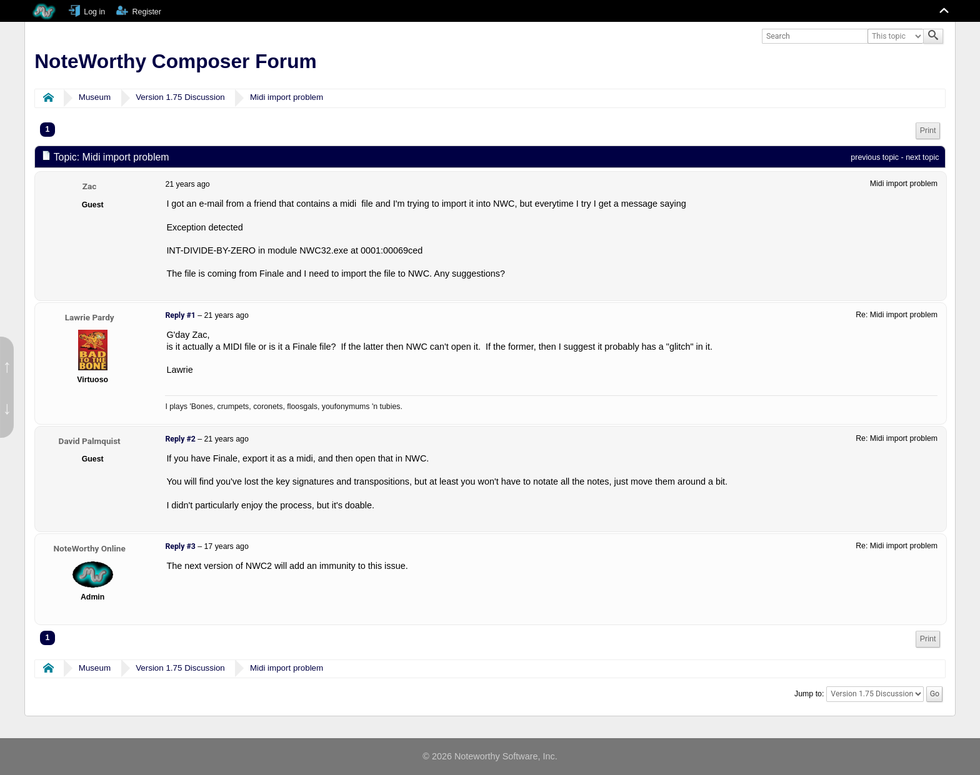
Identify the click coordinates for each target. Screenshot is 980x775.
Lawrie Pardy (89, 317)
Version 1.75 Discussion (180, 97)
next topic (922, 157)
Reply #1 (180, 315)
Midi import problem (286, 97)
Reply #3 (180, 546)
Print (928, 130)
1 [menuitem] (48, 129)
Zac (89, 186)
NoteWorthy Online (90, 548)
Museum (95, 97)
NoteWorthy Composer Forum (175, 61)
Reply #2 (180, 439)
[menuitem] (928, 130)
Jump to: (809, 693)
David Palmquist (90, 441)
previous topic (875, 157)
